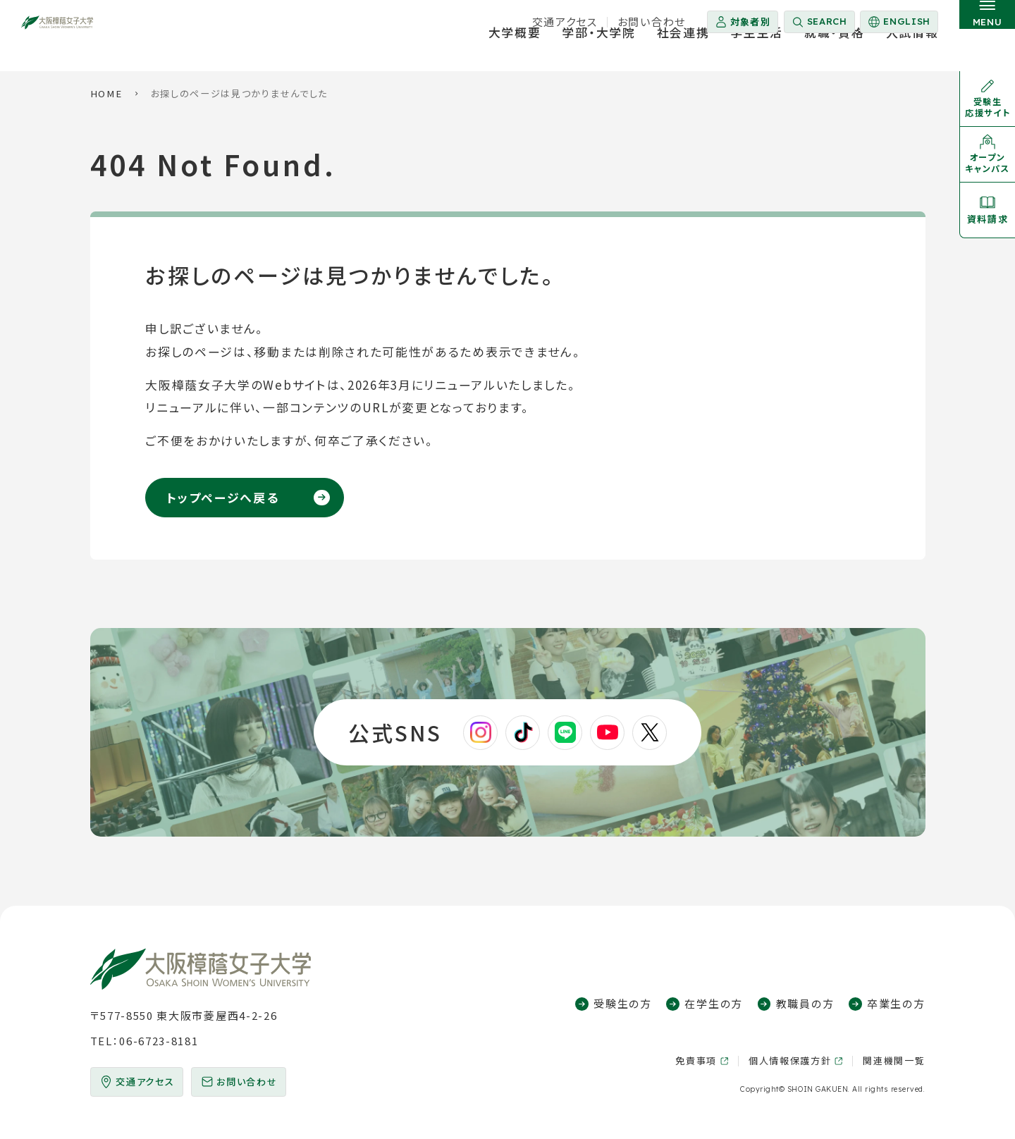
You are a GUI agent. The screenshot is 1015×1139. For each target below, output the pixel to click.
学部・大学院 (598, 52)
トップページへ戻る (222, 497)
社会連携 (683, 52)
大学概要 (514, 52)
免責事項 (696, 1061)
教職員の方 (805, 1003)
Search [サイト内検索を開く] (827, 21)
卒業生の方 (896, 1003)
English (898, 24)
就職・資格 (834, 52)
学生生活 (756, 52)
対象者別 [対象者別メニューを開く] (750, 21)
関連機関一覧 (894, 1060)
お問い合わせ (651, 21)
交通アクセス (565, 21)
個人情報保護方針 (790, 1061)
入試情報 (912, 52)
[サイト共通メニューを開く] (987, 35)
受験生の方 (622, 1003)
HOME (106, 93)
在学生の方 (713, 1003)
